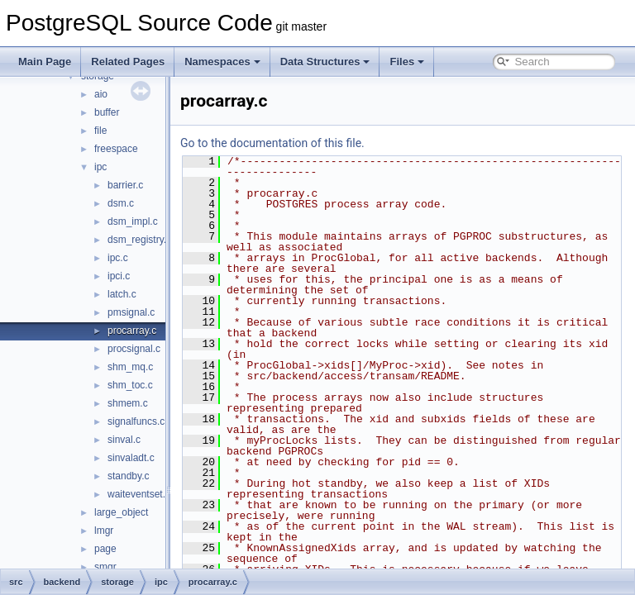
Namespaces (222, 61)
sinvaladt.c (131, 458)
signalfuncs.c (136, 421)
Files (406, 61)
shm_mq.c (130, 367)
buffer (106, 112)
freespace (116, 149)
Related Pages (128, 61)
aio (100, 94)
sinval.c (124, 439)
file (100, 130)
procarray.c (131, 330)
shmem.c (127, 403)
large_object (121, 512)
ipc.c (117, 258)
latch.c (121, 294)
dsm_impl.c (132, 221)
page (105, 549)
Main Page (44, 61)
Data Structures (325, 61)
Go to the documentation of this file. (314, 143)
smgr (105, 567)
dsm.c (120, 203)
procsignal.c (133, 349)
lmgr (103, 530)
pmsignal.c (131, 312)
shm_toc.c (130, 385)
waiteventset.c (138, 494)
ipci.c (118, 276)
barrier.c (125, 185)
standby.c (128, 476)
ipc (100, 167)
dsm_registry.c (139, 239)
